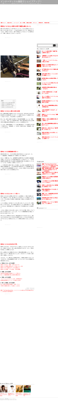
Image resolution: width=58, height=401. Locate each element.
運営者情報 (6, 398)
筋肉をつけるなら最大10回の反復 (8, 102)
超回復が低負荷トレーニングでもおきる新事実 (19, 394)
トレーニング (16, 22)
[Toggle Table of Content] (13, 101)
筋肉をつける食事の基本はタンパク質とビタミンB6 (12, 266)
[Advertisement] (29, 13)
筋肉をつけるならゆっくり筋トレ (8, 105)
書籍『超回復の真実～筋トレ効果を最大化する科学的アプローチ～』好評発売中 (50, 170)
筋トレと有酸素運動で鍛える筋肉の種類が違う (10, 274)
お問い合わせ (2, 398)
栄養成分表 (41, 22)
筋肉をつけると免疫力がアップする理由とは (10, 267)
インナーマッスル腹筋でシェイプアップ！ (21, 1)
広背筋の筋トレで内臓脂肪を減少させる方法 (26, 394)
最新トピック (3, 22)
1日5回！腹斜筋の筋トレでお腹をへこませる (10, 285)
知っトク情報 (22, 22)
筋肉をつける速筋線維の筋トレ (8, 104)
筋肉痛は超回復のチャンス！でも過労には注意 (10, 280)
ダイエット (35, 22)
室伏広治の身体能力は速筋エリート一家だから (10, 273)
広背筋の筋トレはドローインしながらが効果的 (3, 394)
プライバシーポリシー (12, 398)
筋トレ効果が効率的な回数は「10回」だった (10, 284)
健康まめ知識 (29, 22)
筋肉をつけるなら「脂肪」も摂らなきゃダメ (10, 264)
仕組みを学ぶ (9, 22)
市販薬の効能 (46, 22)
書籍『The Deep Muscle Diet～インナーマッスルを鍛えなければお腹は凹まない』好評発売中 (50, 165)
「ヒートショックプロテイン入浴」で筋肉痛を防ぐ (11, 278)
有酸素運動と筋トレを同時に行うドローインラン (11, 394)
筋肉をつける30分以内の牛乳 (7, 107)
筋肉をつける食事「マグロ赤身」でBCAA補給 (10, 269)
